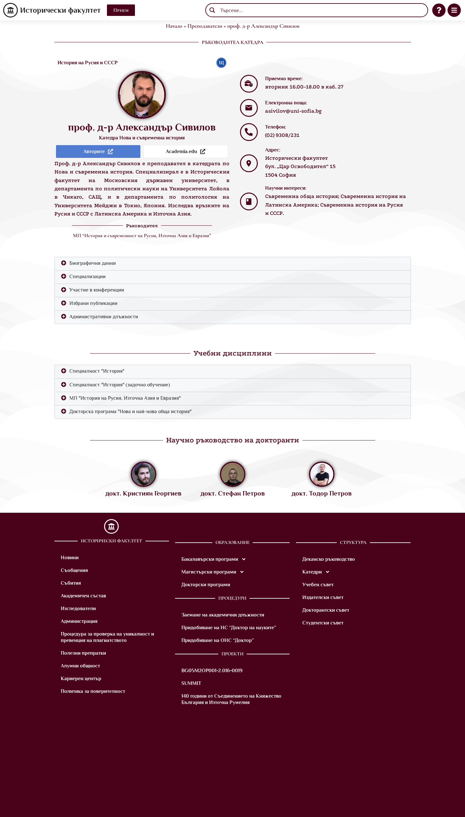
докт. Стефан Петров (233, 493)
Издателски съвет (322, 597)
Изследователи (78, 608)
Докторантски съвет (325, 610)
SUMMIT (191, 683)
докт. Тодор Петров (322, 493)
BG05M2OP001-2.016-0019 (212, 670)
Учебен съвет (318, 585)
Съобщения (74, 570)
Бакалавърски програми (213, 559)
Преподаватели (204, 26)
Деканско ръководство (328, 559)
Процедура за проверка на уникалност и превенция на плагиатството (107, 637)
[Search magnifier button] (212, 10)
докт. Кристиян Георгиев (143, 493)
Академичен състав (83, 596)
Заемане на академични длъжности (222, 615)
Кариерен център (81, 678)
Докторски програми (205, 585)
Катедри (316, 572)
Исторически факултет (60, 10)
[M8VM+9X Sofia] (232, 766)
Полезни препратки (83, 653)
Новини (70, 557)
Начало (174, 26)
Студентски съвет (322, 623)
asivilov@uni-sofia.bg (293, 111)
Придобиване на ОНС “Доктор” (217, 640)
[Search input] (321, 10)
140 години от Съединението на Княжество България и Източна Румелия (231, 699)
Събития (71, 583)
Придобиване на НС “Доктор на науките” (228, 627)
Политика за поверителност (93, 691)
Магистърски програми (212, 572)
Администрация (79, 621)
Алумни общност (80, 666)
